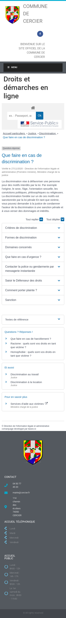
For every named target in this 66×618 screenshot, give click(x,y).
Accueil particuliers (14, 133)
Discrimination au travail (25, 374)
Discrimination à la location (26, 382)
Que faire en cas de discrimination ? (24, 137)
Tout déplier (55, 219)
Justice (32, 133)
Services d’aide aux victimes (29, 403)
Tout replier (34, 219)
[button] (33, 228)
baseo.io (32, 429)
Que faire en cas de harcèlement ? (31, 338)
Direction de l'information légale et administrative (26, 426)
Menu (12, 67)
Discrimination (47, 133)
